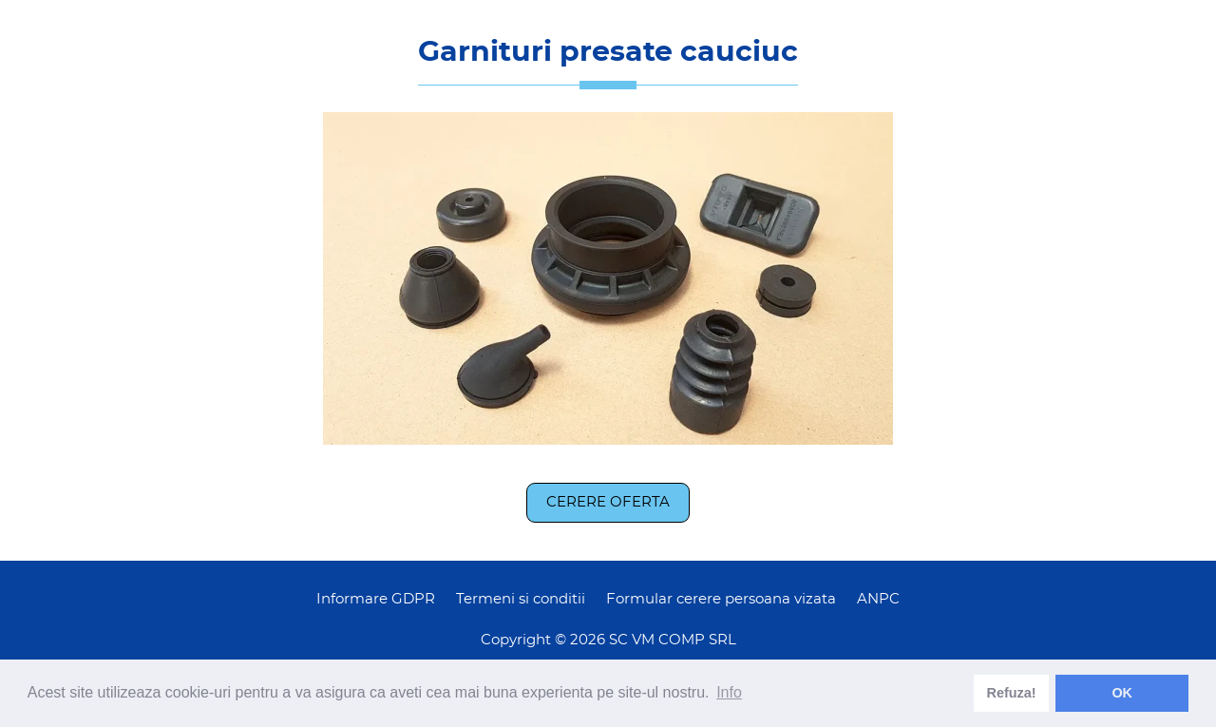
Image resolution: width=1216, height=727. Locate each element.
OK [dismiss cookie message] (1122, 692)
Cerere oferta (608, 502)
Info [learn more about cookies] (729, 692)
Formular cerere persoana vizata (721, 599)
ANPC (878, 599)
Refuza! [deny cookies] (1011, 692)
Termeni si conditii (520, 599)
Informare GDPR (375, 599)
